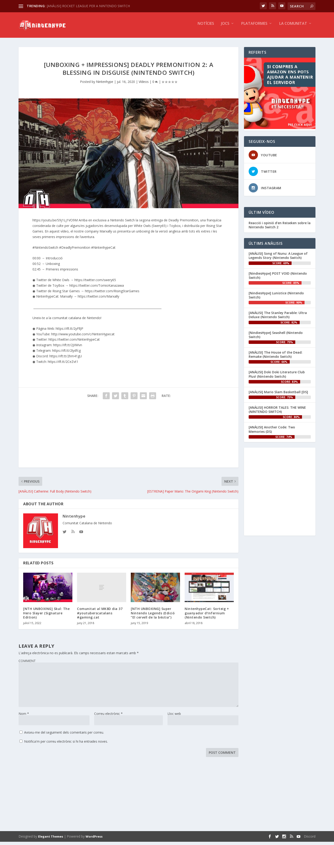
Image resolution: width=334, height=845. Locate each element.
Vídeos (144, 85)
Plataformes (254, 27)
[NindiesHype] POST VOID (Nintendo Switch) (278, 278)
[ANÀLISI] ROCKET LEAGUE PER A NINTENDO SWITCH (88, 6)
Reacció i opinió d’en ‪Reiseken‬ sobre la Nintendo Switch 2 (280, 228)
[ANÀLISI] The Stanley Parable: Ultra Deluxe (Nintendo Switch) (278, 318)
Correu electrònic (108, 717)
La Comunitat (293, 27)
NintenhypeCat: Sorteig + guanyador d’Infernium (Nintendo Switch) (207, 616)
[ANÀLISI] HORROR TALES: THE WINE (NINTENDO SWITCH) (277, 412)
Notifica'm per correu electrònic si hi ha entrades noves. (66, 744)
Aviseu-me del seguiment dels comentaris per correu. (64, 735)
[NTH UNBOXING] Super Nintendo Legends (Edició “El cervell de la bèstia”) (153, 616)
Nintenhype (104, 85)
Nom (24, 717)
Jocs (225, 27)
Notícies (206, 27)
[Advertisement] (128, 438)
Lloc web (174, 717)
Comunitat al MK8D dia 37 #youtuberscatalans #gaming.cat (99, 616)
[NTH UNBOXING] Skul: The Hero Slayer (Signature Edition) (46, 616)
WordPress (94, 840)
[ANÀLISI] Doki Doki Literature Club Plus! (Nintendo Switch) (277, 377)
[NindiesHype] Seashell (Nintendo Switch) (276, 338)
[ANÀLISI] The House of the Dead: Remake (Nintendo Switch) (275, 357)
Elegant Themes (50, 840)
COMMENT (27, 664)
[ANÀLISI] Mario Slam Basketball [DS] (278, 395)
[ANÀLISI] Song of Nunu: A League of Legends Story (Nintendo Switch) (278, 258)
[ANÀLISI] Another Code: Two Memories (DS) (272, 432)
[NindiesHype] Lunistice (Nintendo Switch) (276, 298)
